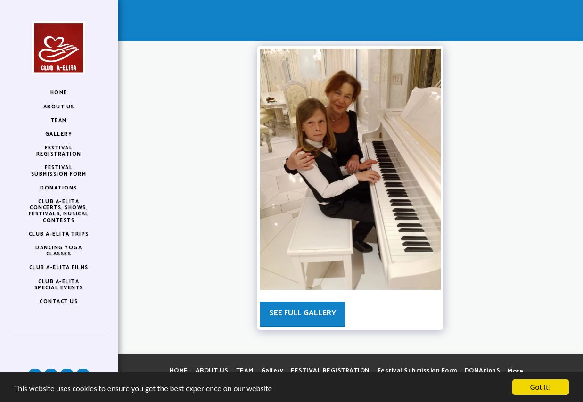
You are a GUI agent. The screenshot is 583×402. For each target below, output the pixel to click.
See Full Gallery (302, 313)
